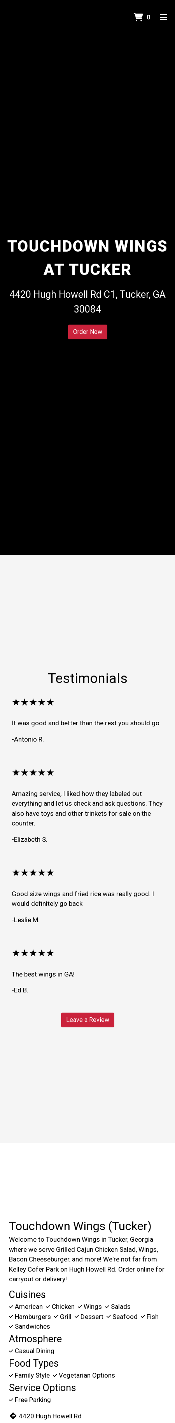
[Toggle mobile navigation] (163, 17)
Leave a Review (87, 1019)
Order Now (87, 331)
